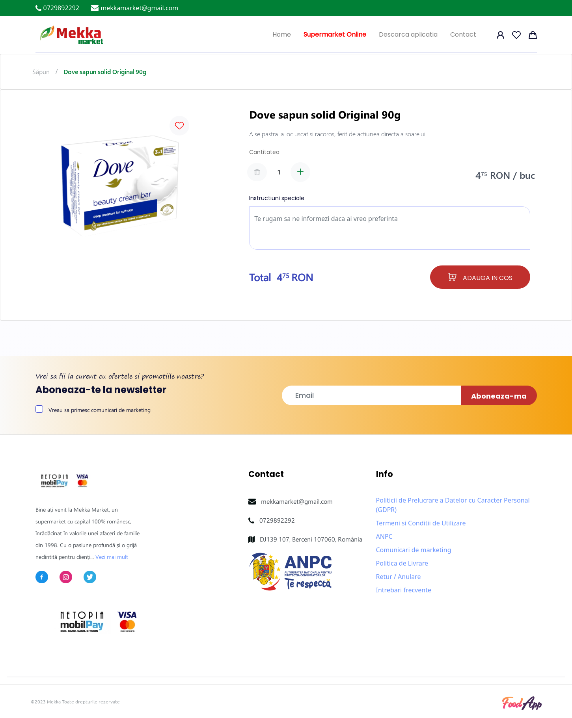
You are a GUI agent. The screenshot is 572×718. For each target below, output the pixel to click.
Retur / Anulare (398, 576)
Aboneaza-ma (499, 396)
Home (281, 34)
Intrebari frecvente (403, 590)
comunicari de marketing (121, 410)
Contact (463, 34)
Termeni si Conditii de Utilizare (421, 523)
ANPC (384, 536)
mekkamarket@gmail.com (297, 501)
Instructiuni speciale (276, 198)
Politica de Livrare (402, 563)
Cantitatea (264, 152)
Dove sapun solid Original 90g (104, 71)
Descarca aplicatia (408, 34)
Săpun (41, 71)
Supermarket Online (335, 34)
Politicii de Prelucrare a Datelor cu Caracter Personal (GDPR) (453, 505)
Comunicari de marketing (413, 549)
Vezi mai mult (111, 556)
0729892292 (277, 520)
